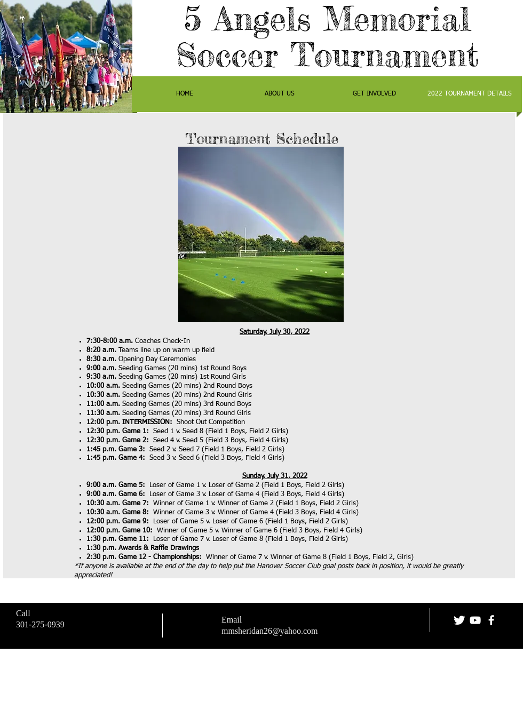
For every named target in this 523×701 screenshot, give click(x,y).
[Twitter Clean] (459, 620)
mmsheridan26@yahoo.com (269, 630)
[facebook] (491, 620)
